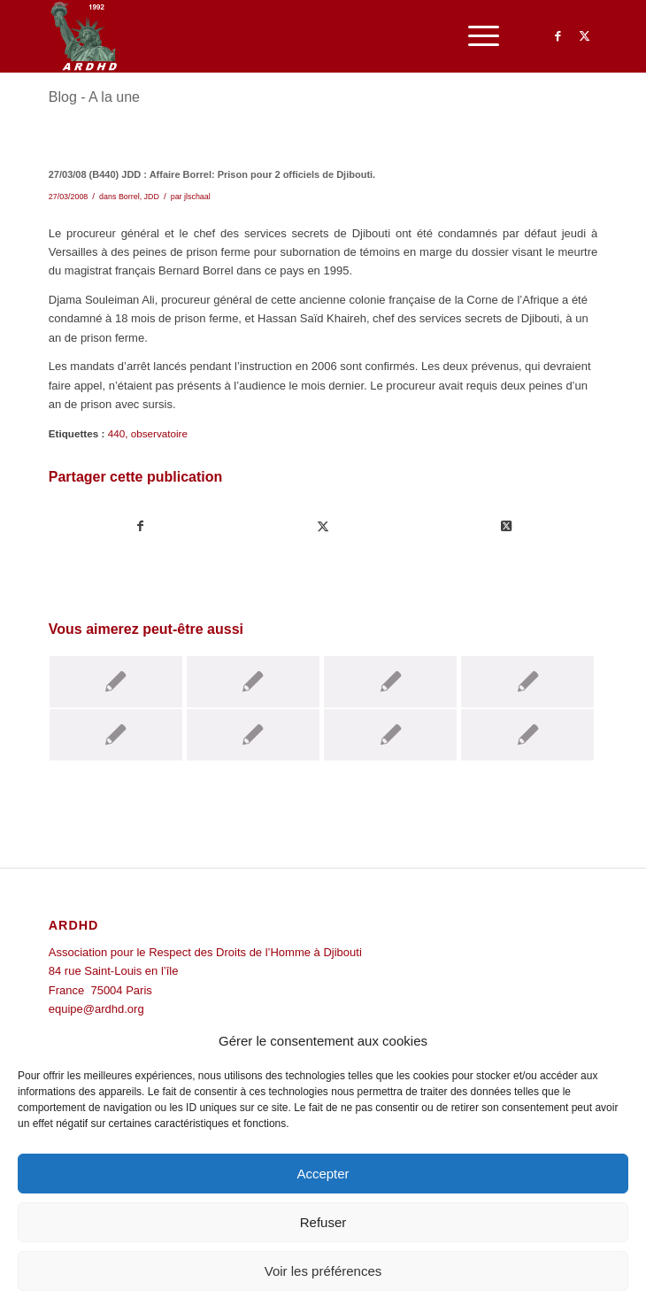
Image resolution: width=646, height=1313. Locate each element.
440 (117, 433)
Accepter (322, 1173)
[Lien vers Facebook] (557, 36)
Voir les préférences (323, 1270)
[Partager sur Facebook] (141, 526)
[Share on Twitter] (505, 526)
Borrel (129, 196)
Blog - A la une (94, 96)
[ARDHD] (268, 36)
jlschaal (197, 196)
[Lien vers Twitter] (584, 36)
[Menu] (474, 36)
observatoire (159, 433)
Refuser (323, 1222)
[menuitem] (474, 36)
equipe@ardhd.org (96, 1009)
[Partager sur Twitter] (323, 526)
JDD (151, 196)
